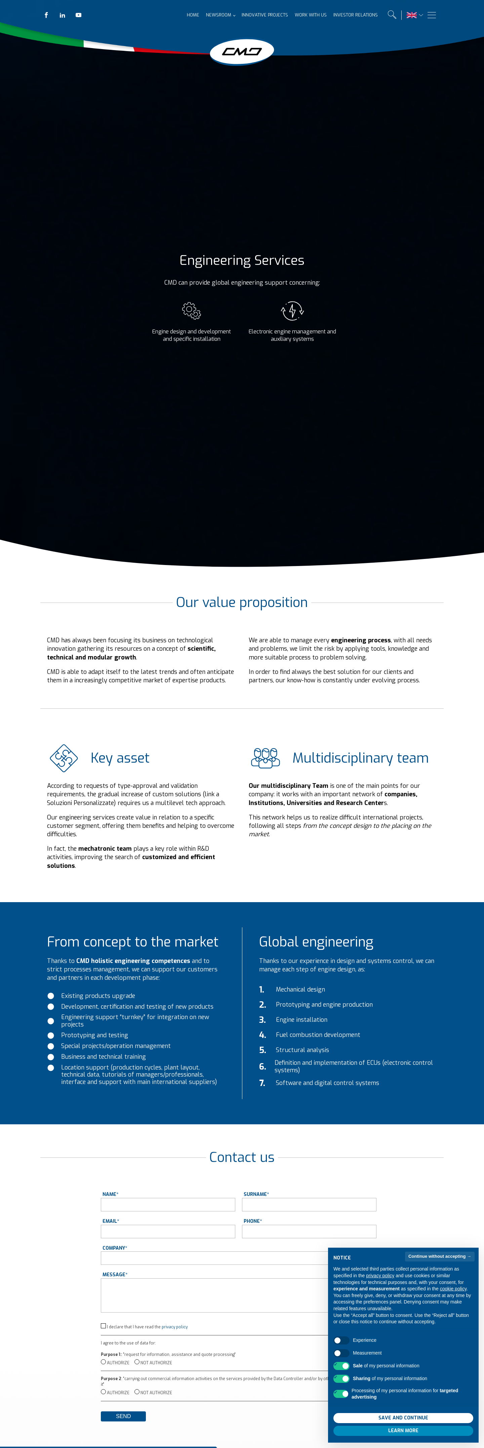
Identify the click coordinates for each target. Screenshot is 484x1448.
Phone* (253, 1221)
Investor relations (350, 15)
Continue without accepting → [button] (439, 1266)
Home (188, 15)
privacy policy (175, 1327)
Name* (110, 1194)
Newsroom (213, 15)
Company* (115, 1248)
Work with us (306, 15)
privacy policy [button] (380, 1285)
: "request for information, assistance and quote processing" (168, 1354)
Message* (115, 1275)
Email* (111, 1221)
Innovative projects (260, 15)
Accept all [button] (439, 1427)
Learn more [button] (403, 1440)
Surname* (256, 1194)
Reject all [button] (367, 1427)
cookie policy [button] (453, 1298)
